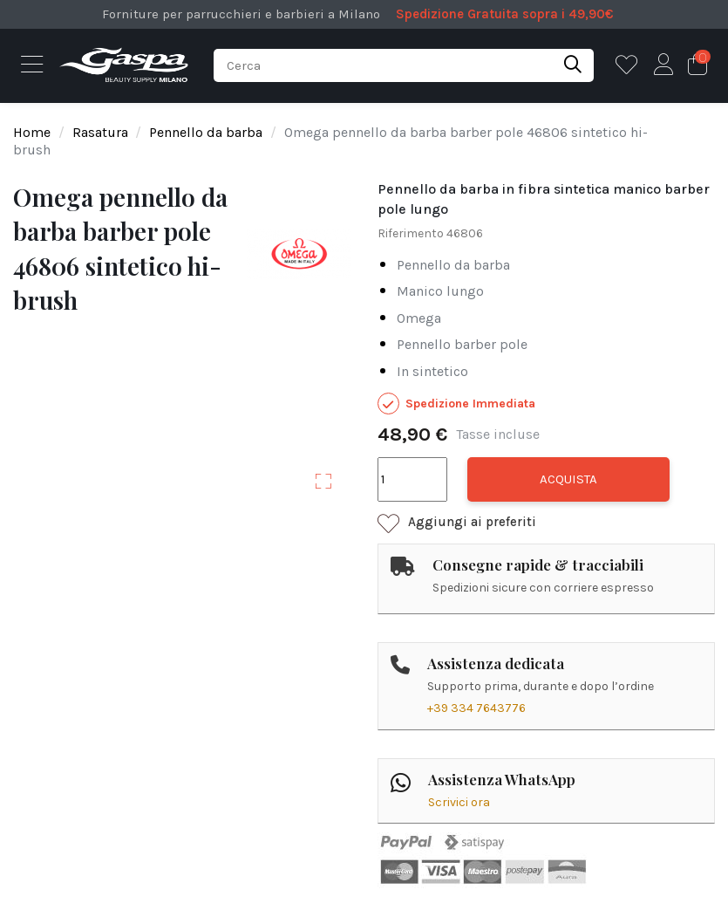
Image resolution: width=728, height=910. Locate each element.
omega (419, 318)
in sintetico (432, 371)
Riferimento (411, 233)
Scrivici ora (459, 802)
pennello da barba (453, 265)
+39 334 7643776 (476, 708)
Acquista (568, 479)
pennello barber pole (462, 344)
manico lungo (440, 291)
